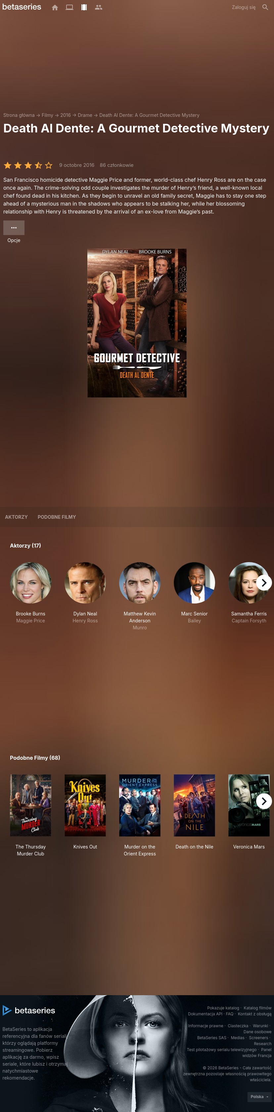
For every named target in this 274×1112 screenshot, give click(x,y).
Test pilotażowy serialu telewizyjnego (221, 1049)
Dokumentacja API (205, 1013)
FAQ (229, 1013)
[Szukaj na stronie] (265, 7)
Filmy (47, 115)
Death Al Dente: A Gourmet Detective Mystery (149, 115)
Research (263, 1043)
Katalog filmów (258, 1007)
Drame (85, 115)
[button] (30, 596)
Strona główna (19, 115)
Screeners (258, 1037)
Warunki (260, 1025)
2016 (65, 115)
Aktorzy (16, 517)
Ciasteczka (238, 1025)
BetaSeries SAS (211, 1037)
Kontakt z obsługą (254, 1013)
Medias (238, 1037)
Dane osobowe (258, 1031)
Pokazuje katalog (223, 1007)
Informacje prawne (205, 1025)
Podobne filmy (57, 517)
